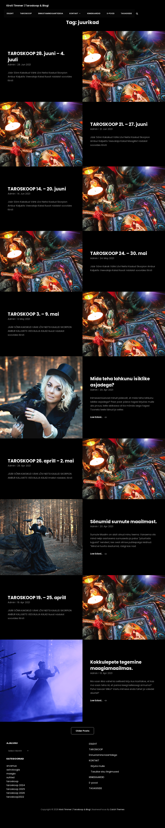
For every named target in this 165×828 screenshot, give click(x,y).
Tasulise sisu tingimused (105, 782)
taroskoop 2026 (15, 804)
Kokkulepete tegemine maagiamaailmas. (117, 676)
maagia (10, 784)
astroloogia (13, 781)
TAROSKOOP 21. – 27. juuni (121, 123)
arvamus (11, 777)
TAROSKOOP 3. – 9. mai (36, 313)
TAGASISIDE (121, 13)
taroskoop (12, 792)
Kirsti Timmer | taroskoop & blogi (28, 5)
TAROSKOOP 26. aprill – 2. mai (38, 462)
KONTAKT (73, 13)
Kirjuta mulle (98, 777)
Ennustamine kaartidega (49, 13)
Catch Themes (118, 820)
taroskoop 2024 (15, 796)
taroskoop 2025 (15, 800)
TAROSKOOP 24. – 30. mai (121, 252)
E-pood (107, 13)
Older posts (82, 742)
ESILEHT (9, 13)
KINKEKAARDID (90, 13)
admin (11, 63)
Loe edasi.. (98, 416)
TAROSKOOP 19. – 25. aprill (39, 608)
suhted (10, 788)
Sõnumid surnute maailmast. (111, 529)
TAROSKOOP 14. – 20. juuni (39, 187)
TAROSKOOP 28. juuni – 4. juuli (39, 55)
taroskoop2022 (15, 808)
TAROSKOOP (25, 13)
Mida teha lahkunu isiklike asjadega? (122, 380)
